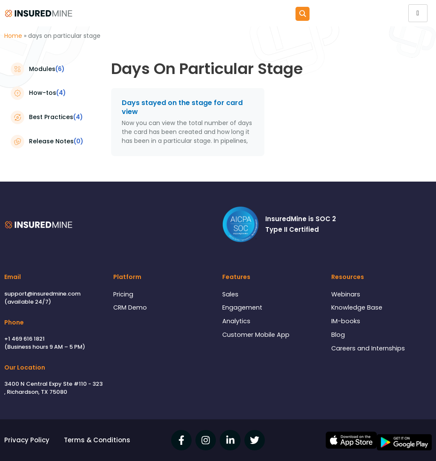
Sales (230, 294)
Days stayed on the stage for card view (182, 107)
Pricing (123, 294)
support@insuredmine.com (42, 293)
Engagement (243, 308)
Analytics (236, 322)
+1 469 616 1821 (24, 339)
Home (13, 35)
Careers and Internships (369, 349)
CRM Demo (130, 308)
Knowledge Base (357, 308)
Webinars (346, 294)
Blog (338, 336)
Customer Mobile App (256, 336)
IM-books (345, 322)
